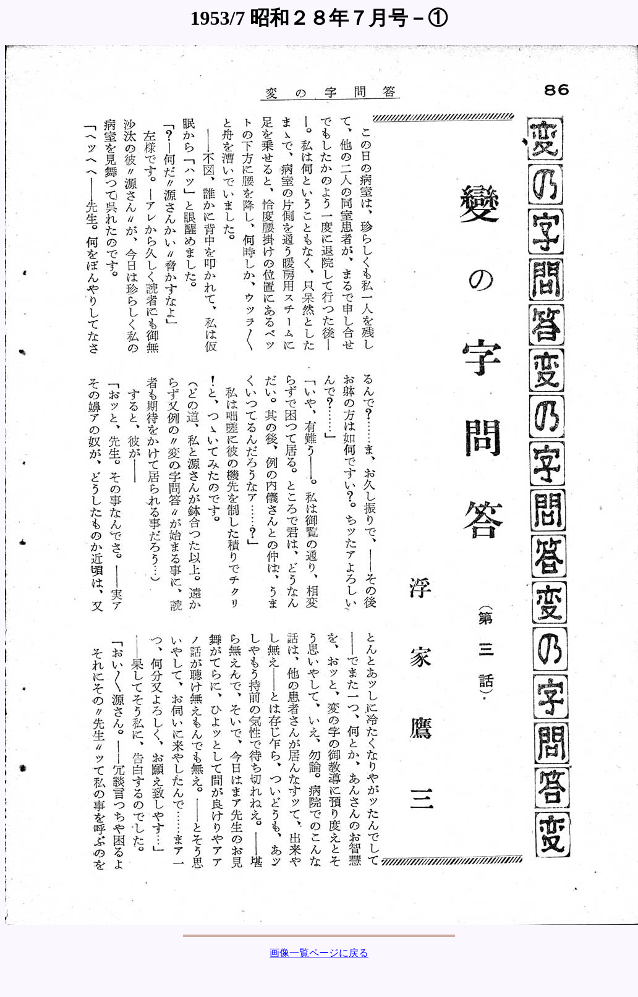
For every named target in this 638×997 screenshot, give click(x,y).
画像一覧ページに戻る (319, 953)
